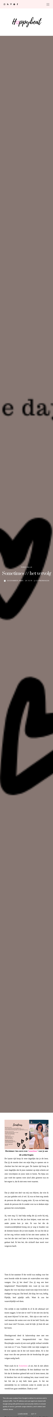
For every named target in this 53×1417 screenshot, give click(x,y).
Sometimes (23, 1366)
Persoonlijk (26, 567)
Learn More (23, 1414)
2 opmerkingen (42, 581)
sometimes (33, 1151)
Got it (33, 1414)
